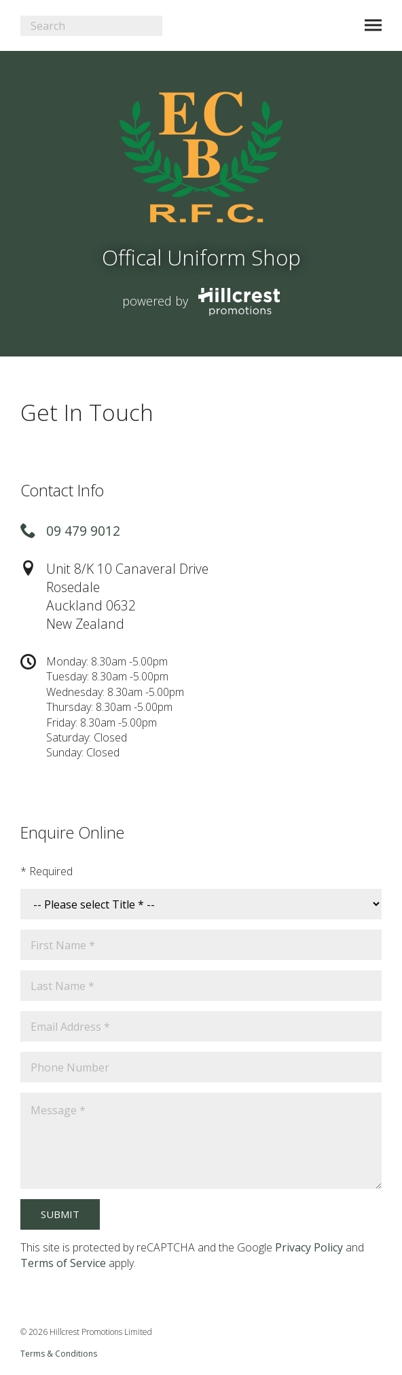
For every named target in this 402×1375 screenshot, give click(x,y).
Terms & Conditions (58, 1353)
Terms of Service (63, 1262)
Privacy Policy (309, 1247)
